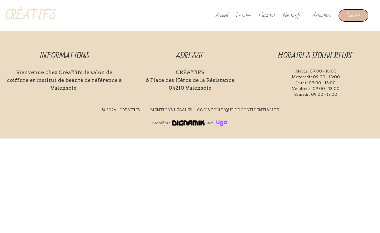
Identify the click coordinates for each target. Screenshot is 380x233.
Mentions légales (171, 109)
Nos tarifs (292, 15)
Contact (353, 15)
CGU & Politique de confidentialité (238, 109)
